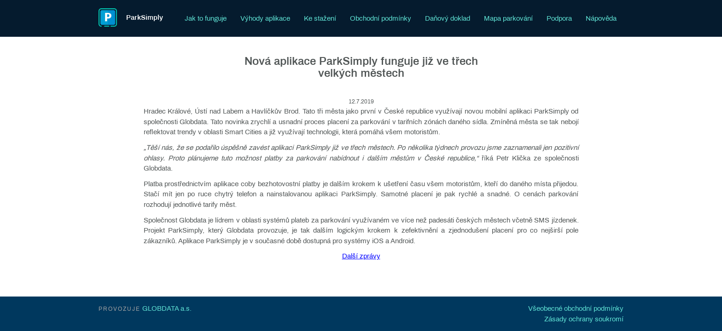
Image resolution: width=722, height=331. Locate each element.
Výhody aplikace (265, 18)
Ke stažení (320, 18)
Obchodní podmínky (380, 18)
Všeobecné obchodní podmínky (575, 308)
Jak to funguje (206, 18)
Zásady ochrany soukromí (583, 319)
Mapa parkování (508, 18)
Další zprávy (361, 256)
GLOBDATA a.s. (167, 308)
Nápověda (601, 18)
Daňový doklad (447, 18)
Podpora (559, 18)
